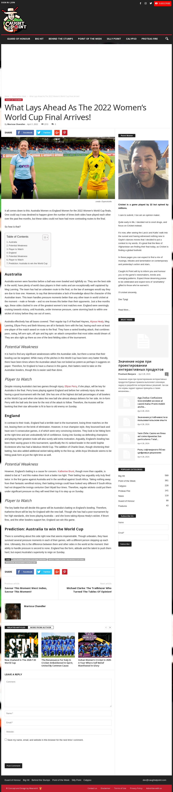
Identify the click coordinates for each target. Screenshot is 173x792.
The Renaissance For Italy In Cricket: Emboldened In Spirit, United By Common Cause (57, 662)
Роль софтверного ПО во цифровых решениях (151, 451)
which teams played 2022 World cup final (66, 559)
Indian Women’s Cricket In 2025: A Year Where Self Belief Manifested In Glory (94, 662)
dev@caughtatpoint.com (154, 780)
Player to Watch (16, 249)
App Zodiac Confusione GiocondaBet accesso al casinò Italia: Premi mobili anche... (151, 402)
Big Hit (39, 38)
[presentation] (30, 753)
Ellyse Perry (71, 386)
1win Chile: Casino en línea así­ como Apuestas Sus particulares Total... (151, 436)
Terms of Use (120, 788)
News (121, 496)
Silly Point (114, 38)
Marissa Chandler (16, 124)
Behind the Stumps (41, 780)
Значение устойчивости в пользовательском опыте (152, 419)
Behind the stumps (61, 38)
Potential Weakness (18, 245)
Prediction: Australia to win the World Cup (28, 263)
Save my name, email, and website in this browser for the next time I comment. (45, 740)
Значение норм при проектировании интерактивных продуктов (140, 365)
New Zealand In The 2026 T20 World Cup (20, 661)
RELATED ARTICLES (16, 627)
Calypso (131, 38)
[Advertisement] (86, 67)
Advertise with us (154, 788)
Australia (13, 242)
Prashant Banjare (127, 374)
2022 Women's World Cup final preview (29, 559)
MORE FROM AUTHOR (40, 627)
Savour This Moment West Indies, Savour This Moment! (26, 589)
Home (7, 96)
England (12, 253)
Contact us (92, 788)
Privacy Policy (136, 788)
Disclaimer (105, 788)
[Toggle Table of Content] (43, 237)
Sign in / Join (8, 2)
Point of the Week (90, 38)
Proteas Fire (150, 38)
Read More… (124, 310)
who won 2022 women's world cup (21, 562)
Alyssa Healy (96, 321)
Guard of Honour (18, 38)
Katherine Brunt (66, 471)
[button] (166, 38)
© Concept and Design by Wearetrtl (22, 788)
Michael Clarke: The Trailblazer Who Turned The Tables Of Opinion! (89, 589)
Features (122, 506)
